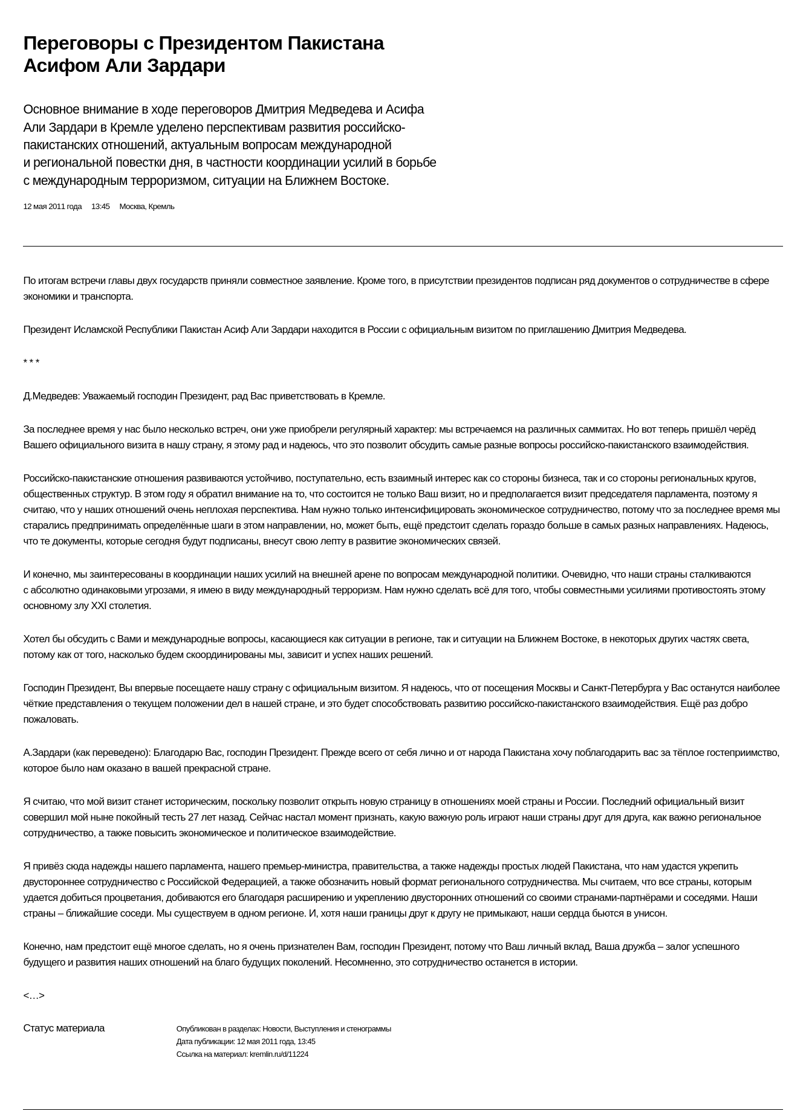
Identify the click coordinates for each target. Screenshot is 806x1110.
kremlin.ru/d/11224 (279, 1054)
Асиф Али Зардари (266, 329)
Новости (276, 1028)
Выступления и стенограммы (342, 1028)
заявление (328, 280)
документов (623, 280)
